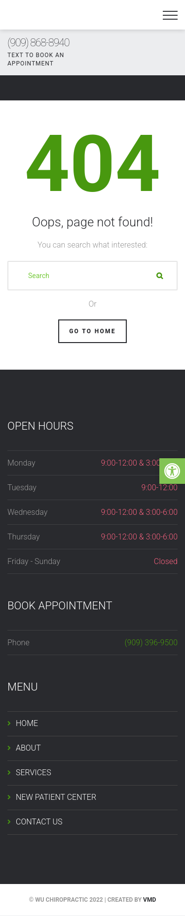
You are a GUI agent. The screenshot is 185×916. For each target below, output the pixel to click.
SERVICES (33, 772)
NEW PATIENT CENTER (56, 797)
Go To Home (92, 331)
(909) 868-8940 (38, 42)
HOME (27, 723)
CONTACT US (39, 821)
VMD (149, 899)
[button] (172, 471)
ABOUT (28, 748)
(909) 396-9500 (151, 642)
